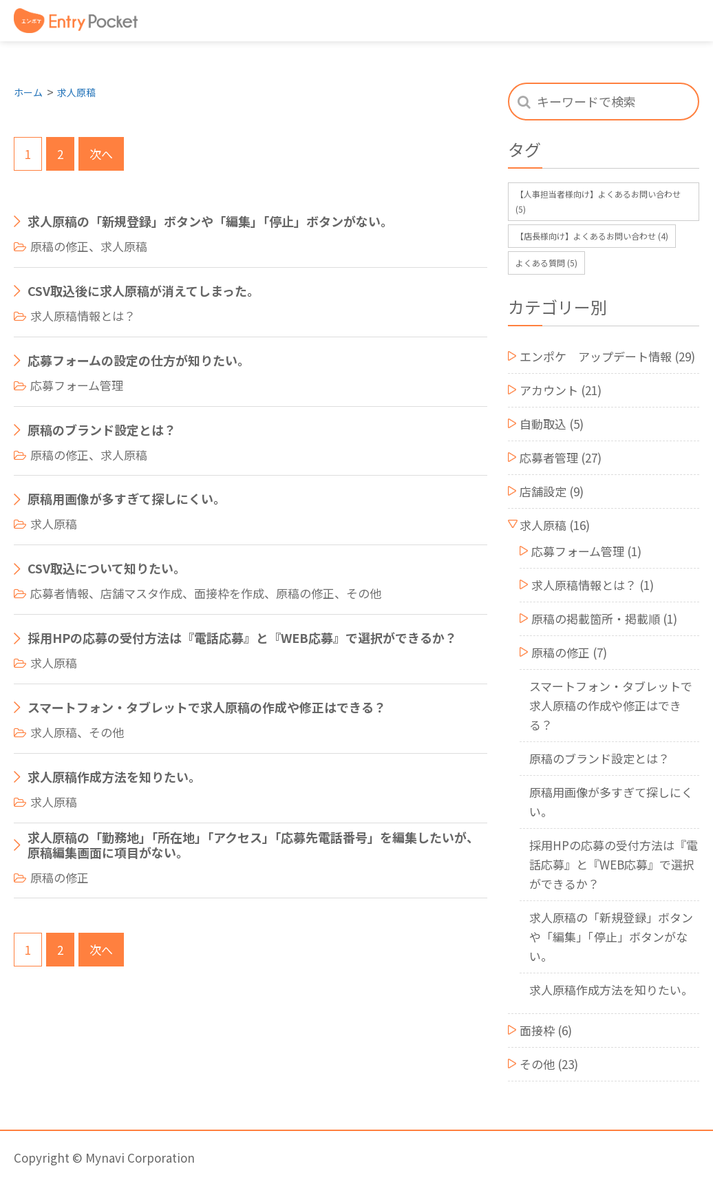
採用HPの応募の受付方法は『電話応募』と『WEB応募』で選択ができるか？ (242, 638)
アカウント (549, 390)
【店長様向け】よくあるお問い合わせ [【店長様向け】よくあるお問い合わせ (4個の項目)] (591, 236)
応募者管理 (549, 457)
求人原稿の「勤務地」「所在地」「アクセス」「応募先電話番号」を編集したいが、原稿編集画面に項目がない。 (253, 845)
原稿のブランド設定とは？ (102, 430)
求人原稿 (76, 92)
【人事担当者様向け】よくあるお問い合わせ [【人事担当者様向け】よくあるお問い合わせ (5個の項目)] (598, 201)
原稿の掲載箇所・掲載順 (595, 618)
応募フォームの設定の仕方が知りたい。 (139, 360)
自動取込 (543, 423)
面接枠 (537, 1030)
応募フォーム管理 (76, 385)
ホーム (28, 92)
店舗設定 (543, 491)
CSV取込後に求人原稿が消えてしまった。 (143, 291)
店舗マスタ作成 (141, 593)
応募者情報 (59, 593)
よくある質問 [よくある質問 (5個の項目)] (546, 262)
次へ (101, 153)
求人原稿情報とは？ (83, 315)
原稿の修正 (59, 246)
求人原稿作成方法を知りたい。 (114, 777)
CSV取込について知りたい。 (107, 568)
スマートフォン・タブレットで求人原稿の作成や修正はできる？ (207, 707)
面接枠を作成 (229, 593)
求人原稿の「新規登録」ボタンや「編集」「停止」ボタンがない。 (210, 221)
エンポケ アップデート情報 (596, 356)
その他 (363, 593)
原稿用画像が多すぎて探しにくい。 (127, 499)
